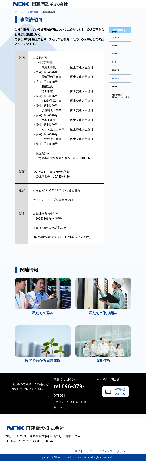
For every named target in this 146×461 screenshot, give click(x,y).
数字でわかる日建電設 (43, 360)
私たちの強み (43, 313)
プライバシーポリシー (113, 451)
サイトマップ (83, 451)
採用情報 (103, 360)
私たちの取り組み (103, 313)
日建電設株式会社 (50, 4)
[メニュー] (131, 4)
